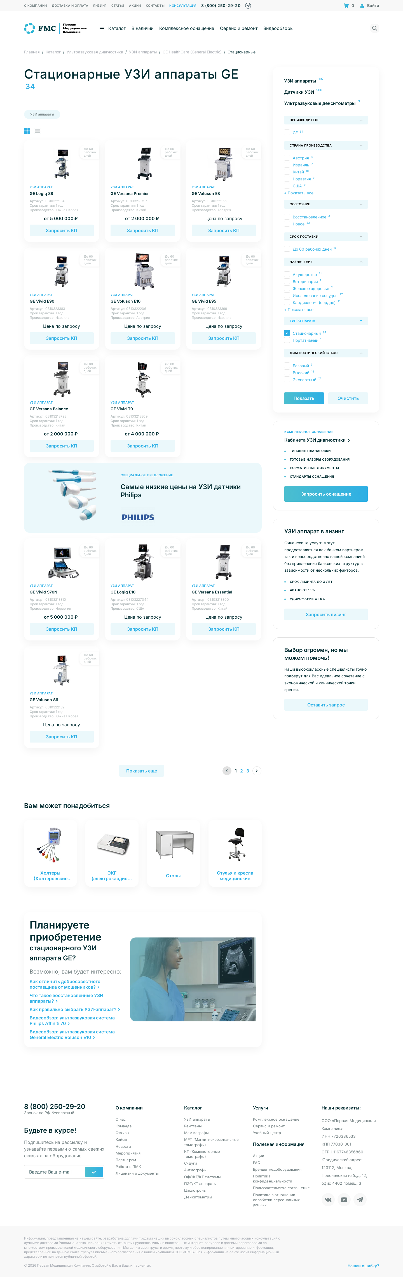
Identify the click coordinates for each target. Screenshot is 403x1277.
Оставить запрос (326, 705)
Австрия (300, 157)
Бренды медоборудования (277, 1169)
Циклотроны (195, 1190)
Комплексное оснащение (186, 28)
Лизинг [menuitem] (99, 6)
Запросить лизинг (326, 615)
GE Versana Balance (62, 405)
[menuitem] (326, 80)
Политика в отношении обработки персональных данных (276, 1200)
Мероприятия (128, 1153)
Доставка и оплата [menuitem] (70, 6)
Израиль (300, 164)
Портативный (305, 340)
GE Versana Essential (224, 589)
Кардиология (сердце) (313, 302)
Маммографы (196, 1132)
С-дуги (190, 1163)
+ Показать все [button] (298, 192)
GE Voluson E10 (143, 298)
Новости (123, 1146)
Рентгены (193, 1126)
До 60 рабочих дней (311, 249)
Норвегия (301, 178)
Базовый (300, 365)
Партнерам (126, 1160)
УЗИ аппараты (42, 114)
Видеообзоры (278, 28)
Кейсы (121, 1139)
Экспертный (304, 379)
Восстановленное (309, 217)
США (297, 185)
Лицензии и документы (137, 1173)
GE (294, 132)
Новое (298, 224)
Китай (298, 171)
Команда (124, 1126)
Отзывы (123, 1132)
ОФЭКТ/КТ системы (202, 1177)
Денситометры (198, 1197)
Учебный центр (267, 1132)
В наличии (142, 28)
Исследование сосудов (314, 295)
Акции (258, 1155)
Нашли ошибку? (363, 1265)
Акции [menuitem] (135, 6)
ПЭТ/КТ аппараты (200, 1183)
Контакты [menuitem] (155, 6)
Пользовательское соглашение (281, 1188)
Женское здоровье (310, 288)
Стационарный (306, 333)
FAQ (256, 1162)
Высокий (300, 372)
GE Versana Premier (143, 190)
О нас (121, 1119)
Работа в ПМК (128, 1166)
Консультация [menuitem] (182, 6)
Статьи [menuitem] (117, 6)
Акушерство (304, 274)
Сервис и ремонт (238, 28)
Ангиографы (195, 1170)
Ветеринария (305, 281)
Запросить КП (61, 230)
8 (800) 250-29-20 (220, 5)
